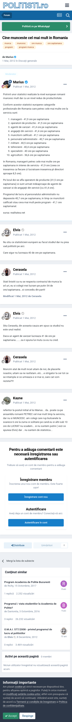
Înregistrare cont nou (36, 496)
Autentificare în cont (36, 522)
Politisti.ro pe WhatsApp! (36, 26)
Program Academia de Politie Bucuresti (27, 582)
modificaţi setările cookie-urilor (23, 694)
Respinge (27, 715)
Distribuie (18, 545)
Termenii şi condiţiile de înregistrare (36, 701)
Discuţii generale (27, 60)
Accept (11, 715)
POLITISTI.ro (25, 5)
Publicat (24, 86)
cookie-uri (20, 686)
